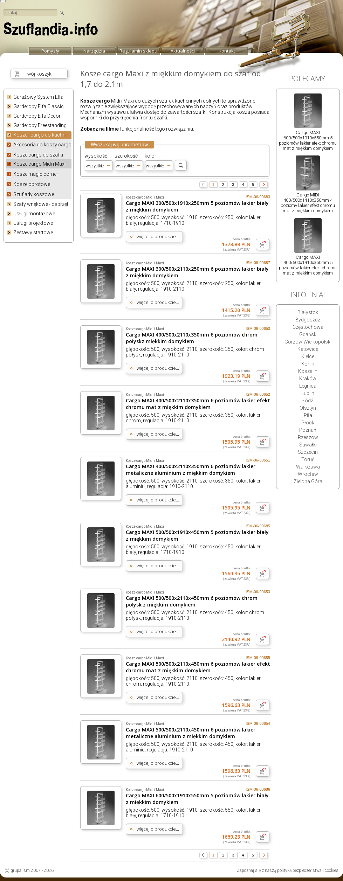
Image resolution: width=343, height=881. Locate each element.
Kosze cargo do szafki (38, 155)
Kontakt (227, 51)
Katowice (307, 349)
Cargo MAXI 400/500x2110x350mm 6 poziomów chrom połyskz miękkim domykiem (192, 338)
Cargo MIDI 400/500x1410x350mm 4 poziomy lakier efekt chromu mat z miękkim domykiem (308, 202)
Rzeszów (308, 437)
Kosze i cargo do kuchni (40, 135)
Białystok (307, 312)
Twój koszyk (38, 73)
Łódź (307, 400)
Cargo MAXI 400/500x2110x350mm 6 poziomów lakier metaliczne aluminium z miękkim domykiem (190, 469)
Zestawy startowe (33, 232)
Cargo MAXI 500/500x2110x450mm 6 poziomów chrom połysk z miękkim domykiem (192, 601)
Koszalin (307, 371)
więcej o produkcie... (158, 236)
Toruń (308, 459)
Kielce (307, 356)
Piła (308, 415)
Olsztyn (308, 408)
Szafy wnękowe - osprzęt (40, 204)
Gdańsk (307, 334)
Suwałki (308, 445)
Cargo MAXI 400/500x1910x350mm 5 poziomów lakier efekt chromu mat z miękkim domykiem (308, 265)
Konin (307, 364)
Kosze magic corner (35, 174)
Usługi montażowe (34, 213)
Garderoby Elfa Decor (37, 116)
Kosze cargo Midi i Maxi (39, 164)
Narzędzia (94, 51)
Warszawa (308, 467)
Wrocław (308, 474)
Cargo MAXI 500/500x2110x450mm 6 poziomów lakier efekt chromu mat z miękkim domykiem (198, 667)
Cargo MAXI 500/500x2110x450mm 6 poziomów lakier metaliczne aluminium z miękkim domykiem (190, 733)
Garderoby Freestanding (40, 125)
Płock (307, 422)
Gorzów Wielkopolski (307, 342)
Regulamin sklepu (138, 51)
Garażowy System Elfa (38, 97)
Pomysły (50, 51)
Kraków (307, 378)
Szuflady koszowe (33, 194)
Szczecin (308, 452)
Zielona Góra (308, 481)
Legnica (307, 386)
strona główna (51, 31)
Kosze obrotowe (31, 184)
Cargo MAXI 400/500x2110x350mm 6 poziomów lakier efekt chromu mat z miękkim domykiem (198, 403)
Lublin (307, 393)
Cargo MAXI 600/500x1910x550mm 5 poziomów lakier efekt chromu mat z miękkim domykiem (308, 140)
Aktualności (183, 51)
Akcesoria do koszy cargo (42, 144)
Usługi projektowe (33, 223)
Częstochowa (308, 327)
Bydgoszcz (307, 319)
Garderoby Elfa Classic (38, 106)
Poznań (307, 430)
